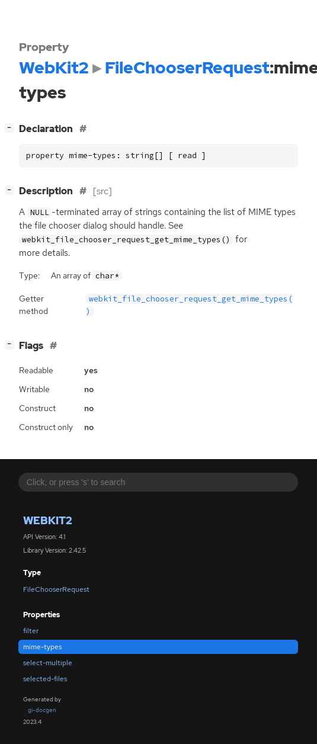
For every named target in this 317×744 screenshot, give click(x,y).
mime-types (42, 647)
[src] (102, 191)
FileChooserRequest (56, 589)
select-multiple (47, 663)
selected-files (45, 679)
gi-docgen (42, 710)
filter (31, 631)
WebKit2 (47, 520)
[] (12, 128)
